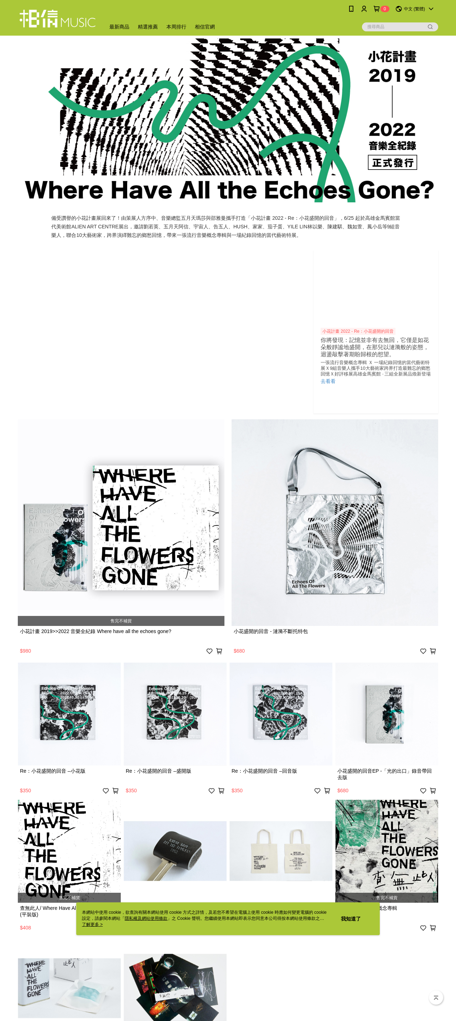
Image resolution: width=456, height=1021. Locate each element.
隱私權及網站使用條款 (146, 918)
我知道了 (351, 919)
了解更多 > (92, 924)
